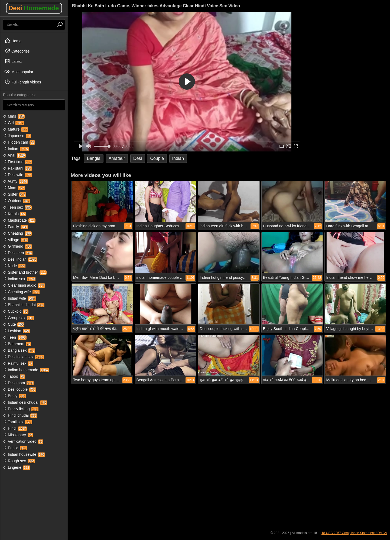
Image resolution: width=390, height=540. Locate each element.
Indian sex (19, 279)
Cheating (17, 233)
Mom (14, 188)
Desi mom (18, 383)
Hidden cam (19, 142)
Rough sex (19, 461)
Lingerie (16, 467)
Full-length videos (22, 82)
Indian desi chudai (25, 402)
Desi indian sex (23, 357)
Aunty (15, 181)
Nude (14, 266)
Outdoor (16, 201)
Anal (14, 155)
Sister (14, 194)
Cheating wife (21, 292)
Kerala (14, 214)
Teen (15, 337)
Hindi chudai (20, 415)
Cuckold (15, 311)
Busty (14, 396)
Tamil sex (17, 422)
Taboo (14, 376)
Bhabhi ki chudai (23, 305)
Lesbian (16, 331)
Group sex (18, 318)
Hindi (15, 428)
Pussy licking (20, 409)
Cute (13, 324)
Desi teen (17, 253)
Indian (16, 149)
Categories (17, 51)
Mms (14, 116)
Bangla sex (19, 350)
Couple (157, 158)
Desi (33, 8)
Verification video (23, 441)
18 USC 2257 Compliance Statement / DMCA (354, 533)
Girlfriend (17, 246)
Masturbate (19, 220)
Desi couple (19, 389)
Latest (13, 61)
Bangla (93, 158)
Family (15, 227)
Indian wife (19, 298)
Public (15, 448)
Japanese (17, 136)
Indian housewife (24, 454)
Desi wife (17, 175)
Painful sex (18, 363)
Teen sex (17, 207)
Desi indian (20, 259)
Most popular (18, 72)
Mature (15, 129)
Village (15, 240)
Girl (13, 123)
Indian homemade (26, 370)
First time (17, 162)
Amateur (117, 158)
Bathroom (17, 344)
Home (12, 41)
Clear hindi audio (24, 285)
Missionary (18, 435)
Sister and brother (25, 272)
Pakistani (17, 168)
